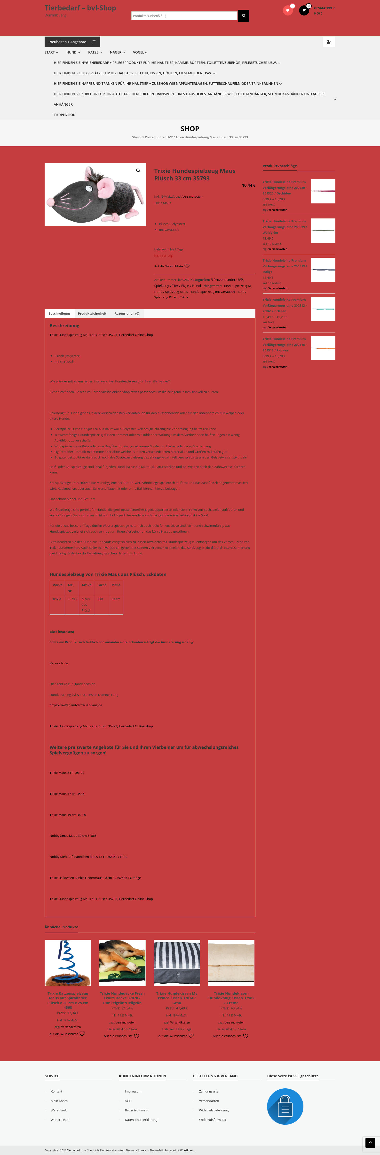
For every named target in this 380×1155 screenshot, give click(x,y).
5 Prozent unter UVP (157, 137)
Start (50, 52)
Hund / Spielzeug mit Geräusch (212, 291)
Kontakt (56, 1091)
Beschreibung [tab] (59, 313)
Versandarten (60, 663)
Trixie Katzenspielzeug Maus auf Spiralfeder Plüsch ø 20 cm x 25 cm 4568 (67, 1000)
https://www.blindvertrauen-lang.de (76, 705)
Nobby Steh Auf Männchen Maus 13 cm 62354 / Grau (88, 856)
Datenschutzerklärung (141, 1119)
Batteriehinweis (136, 1110)
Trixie (184, 297)
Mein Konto (59, 1101)
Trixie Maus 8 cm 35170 (67, 772)
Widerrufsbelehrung (214, 1110)
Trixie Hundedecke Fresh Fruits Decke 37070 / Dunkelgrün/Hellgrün (122, 998)
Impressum (133, 1091)
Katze (93, 52)
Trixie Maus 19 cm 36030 (68, 815)
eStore (140, 1150)
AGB (128, 1101)
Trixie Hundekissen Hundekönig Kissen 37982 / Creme (231, 998)
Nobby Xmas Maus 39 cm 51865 (73, 835)
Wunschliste (59, 1119)
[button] (138, 170)
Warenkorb (59, 1110)
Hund (71, 52)
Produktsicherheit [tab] (92, 313)
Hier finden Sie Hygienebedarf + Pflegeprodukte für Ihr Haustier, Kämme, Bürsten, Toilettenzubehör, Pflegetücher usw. (165, 62)
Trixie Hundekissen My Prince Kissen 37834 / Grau (177, 998)
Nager (115, 52)
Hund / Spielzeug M (237, 286)
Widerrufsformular (212, 1119)
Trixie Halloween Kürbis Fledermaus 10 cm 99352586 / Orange (95, 878)
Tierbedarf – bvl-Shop (80, 7)
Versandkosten (192, 196)
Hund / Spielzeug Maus (171, 291)
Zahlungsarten (209, 1091)
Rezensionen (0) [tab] (127, 313)
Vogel (138, 52)
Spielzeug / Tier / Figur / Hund (177, 285)
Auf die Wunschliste (172, 266)
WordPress (187, 1150)
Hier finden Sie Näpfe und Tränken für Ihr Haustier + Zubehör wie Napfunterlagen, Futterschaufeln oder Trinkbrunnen (166, 83)
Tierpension (65, 114)
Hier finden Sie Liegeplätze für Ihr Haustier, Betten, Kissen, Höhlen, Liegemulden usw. (133, 73)
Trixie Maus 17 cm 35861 (68, 793)
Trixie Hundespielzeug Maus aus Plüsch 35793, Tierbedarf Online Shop (101, 335)
